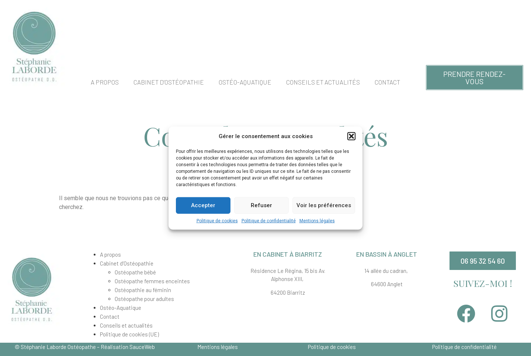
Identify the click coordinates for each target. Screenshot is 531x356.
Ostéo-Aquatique (245, 82)
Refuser (261, 205)
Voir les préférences (323, 205)
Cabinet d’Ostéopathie (168, 82)
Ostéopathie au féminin (143, 290)
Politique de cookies (217, 220)
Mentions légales (317, 220)
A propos (105, 82)
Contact (387, 82)
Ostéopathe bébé (135, 272)
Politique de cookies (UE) (129, 334)
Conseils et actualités (323, 82)
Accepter (203, 205)
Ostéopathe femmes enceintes (152, 281)
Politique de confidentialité (269, 220)
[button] (351, 136)
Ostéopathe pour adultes (144, 298)
